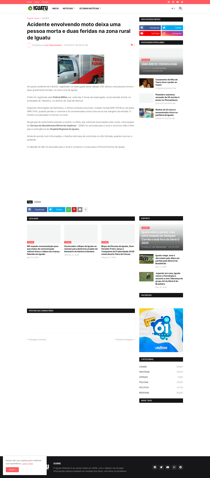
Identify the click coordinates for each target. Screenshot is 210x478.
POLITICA (161, 387)
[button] (173, 8)
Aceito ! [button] (12, 469)
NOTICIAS (68, 8)
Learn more (27, 463)
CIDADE (45, 18)
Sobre (36, 2)
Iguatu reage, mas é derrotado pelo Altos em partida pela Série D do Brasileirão (167, 259)
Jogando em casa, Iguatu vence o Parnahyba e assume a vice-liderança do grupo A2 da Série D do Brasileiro (169, 278)
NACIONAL (161, 371)
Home (29, 2)
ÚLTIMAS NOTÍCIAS (89, 8)
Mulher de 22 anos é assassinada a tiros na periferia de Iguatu (166, 112)
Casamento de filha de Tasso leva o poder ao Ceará (166, 82)
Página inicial (33, 18)
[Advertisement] (81, 176)
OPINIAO (161, 377)
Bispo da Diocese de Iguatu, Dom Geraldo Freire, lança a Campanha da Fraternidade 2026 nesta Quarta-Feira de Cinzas (117, 250)
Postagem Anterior (37, 339)
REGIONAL (161, 392)
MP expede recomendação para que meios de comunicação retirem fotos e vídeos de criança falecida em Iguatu (43, 250)
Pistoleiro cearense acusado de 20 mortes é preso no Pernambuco (167, 97)
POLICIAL (161, 382)
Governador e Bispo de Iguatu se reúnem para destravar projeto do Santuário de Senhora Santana (81, 249)
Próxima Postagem (124, 339)
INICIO (55, 8)
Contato (45, 2)
